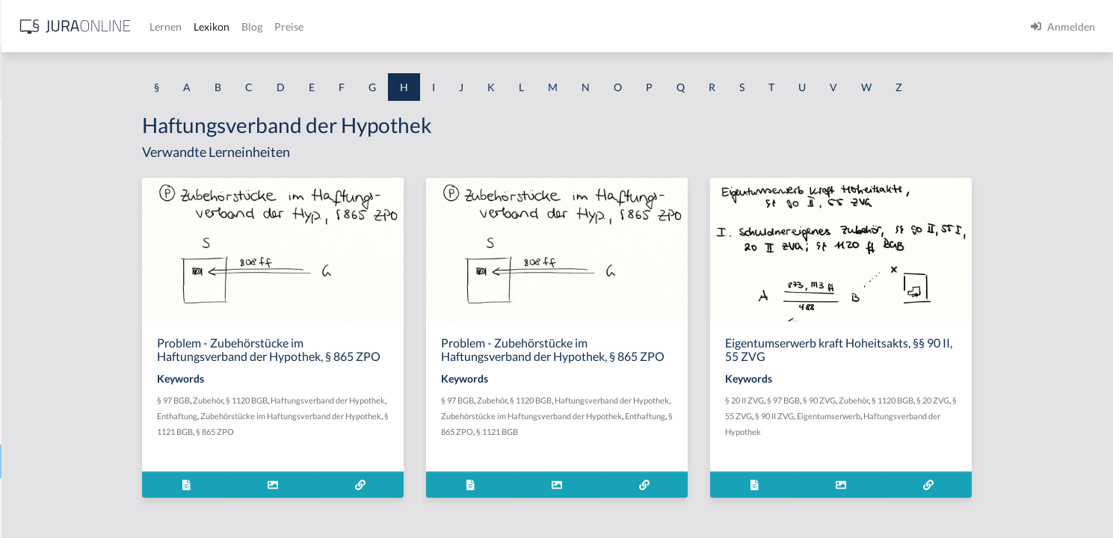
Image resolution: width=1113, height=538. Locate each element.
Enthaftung (297, 416)
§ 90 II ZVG (894, 416)
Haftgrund (36, 226)
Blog (489, 26)
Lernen (403, 26)
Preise (526, 26)
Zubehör (327, 400)
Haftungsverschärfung (64, 495)
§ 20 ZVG (1052, 400)
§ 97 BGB (293, 400)
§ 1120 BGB (366, 400)
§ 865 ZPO (334, 431)
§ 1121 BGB (617, 431)
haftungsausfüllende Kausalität (83, 327)
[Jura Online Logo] (313, 26)
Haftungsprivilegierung (66, 427)
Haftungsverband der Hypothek (85, 461)
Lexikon (449, 26)
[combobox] (119, 72)
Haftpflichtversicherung (67, 259)
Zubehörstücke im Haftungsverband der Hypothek (410, 416)
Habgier (30, 158)
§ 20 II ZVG (864, 400)
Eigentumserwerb (948, 416)
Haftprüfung (41, 293)
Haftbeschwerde (50, 192)
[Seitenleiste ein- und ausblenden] (215, 23)
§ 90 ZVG (938, 400)
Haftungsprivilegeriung (66, 394)
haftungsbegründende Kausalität (87, 360)
